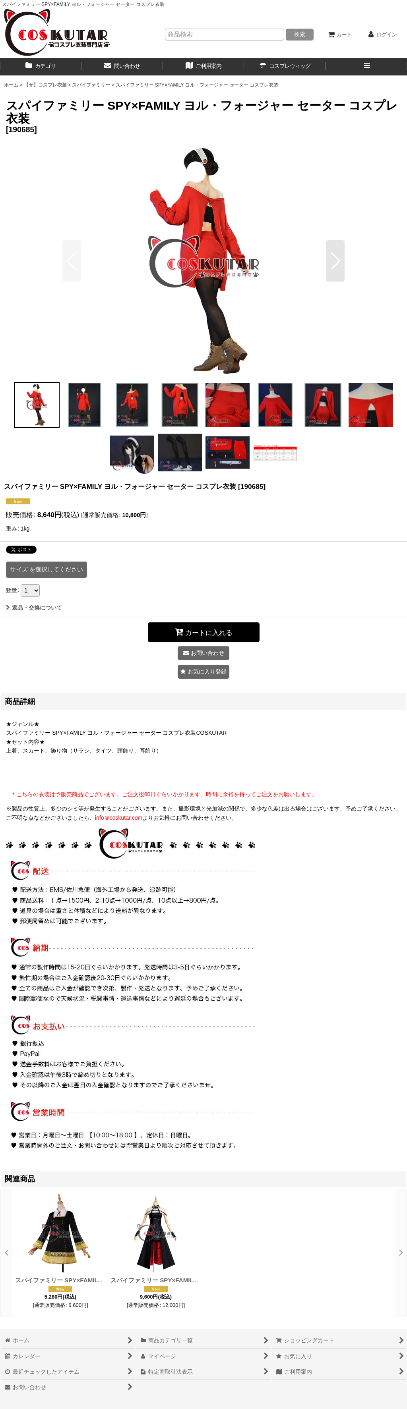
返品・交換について (34, 607)
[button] (366, 66)
